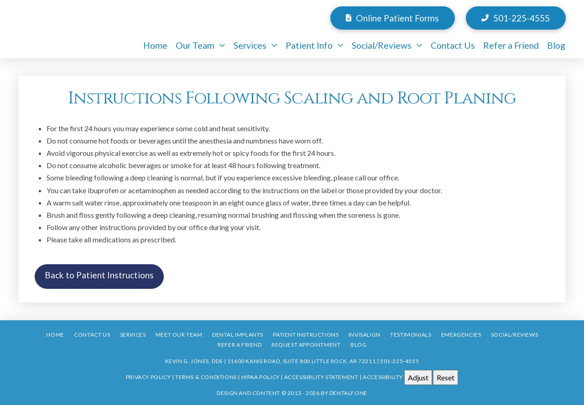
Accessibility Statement (321, 376)
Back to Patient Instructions (99, 275)
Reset (445, 377)
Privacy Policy (148, 376)
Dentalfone (348, 393)
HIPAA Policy (260, 376)
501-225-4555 (399, 361)
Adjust (418, 377)
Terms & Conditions (206, 376)
